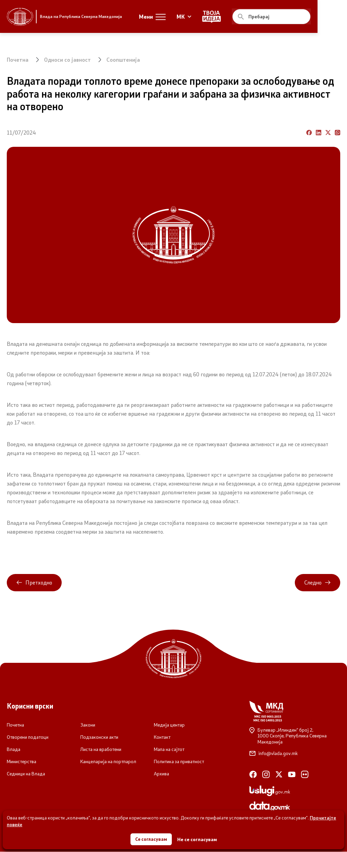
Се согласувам (151, 838)
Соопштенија (124, 59)
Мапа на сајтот (169, 750)
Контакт (162, 737)
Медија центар (169, 725)
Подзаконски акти (99, 737)
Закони (87, 725)
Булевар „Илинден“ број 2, (294, 736)
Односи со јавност (67, 59)
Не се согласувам (198, 838)
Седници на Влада (26, 774)
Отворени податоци (27, 737)
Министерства (21, 762)
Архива (161, 774)
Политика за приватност (179, 762)
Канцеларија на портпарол (108, 762)
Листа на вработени (100, 750)
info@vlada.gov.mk (273, 754)
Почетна (18, 59)
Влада (13, 750)
